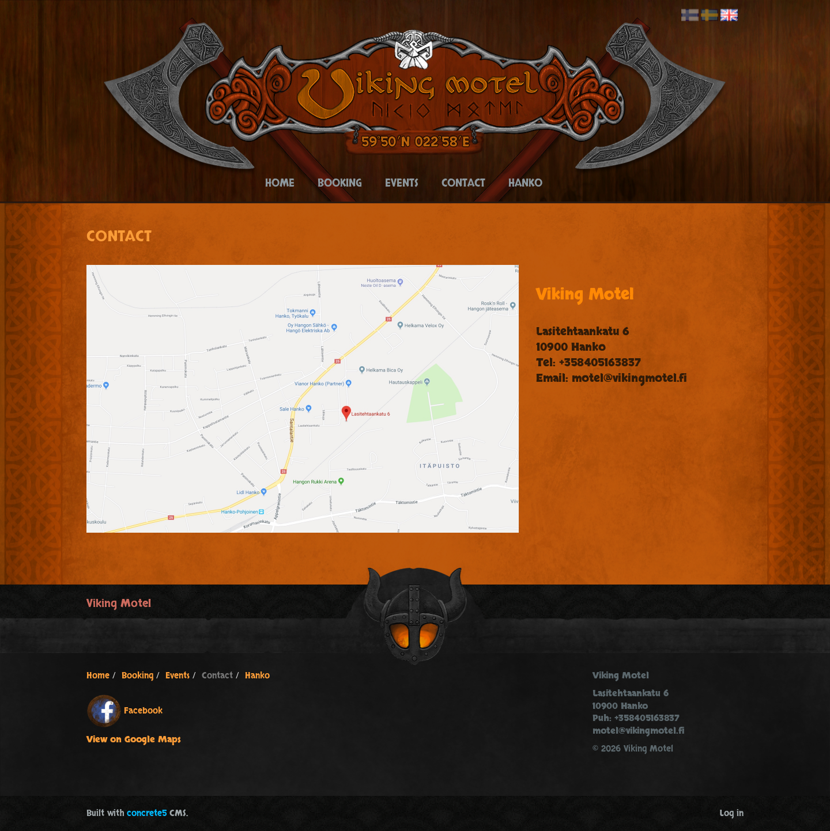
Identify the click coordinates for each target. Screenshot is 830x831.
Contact (463, 183)
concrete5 (147, 813)
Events (401, 183)
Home (280, 183)
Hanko (525, 183)
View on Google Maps (133, 740)
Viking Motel (118, 603)
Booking (340, 183)
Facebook (143, 711)
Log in (732, 813)
